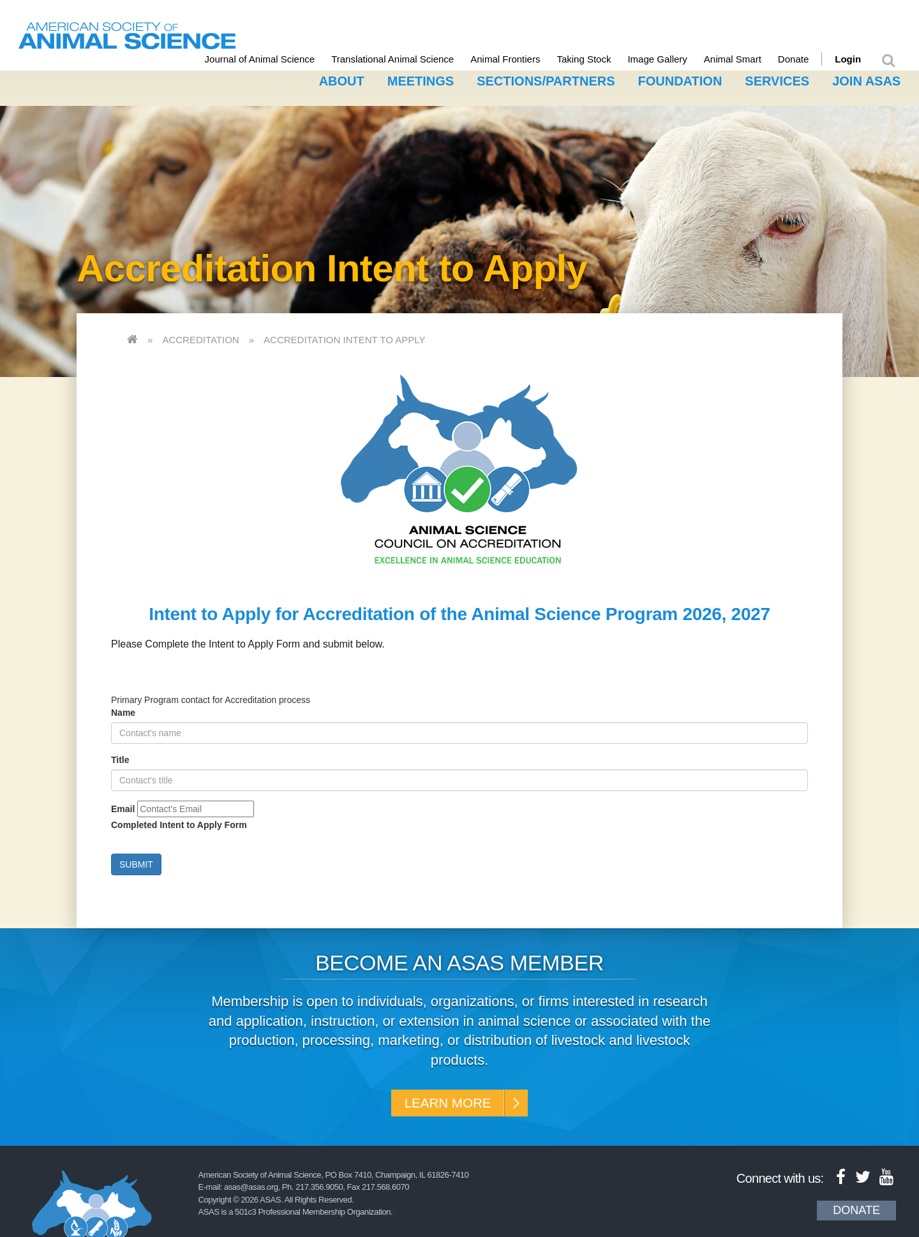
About (341, 78)
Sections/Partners (546, 78)
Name (123, 710)
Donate (805, 59)
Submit (136, 862)
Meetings (420, 78)
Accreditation (200, 337)
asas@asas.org (251, 1189)
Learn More (445, 1102)
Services (777, 78)
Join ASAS (866, 78)
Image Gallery (669, 59)
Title (120, 757)
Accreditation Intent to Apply (344, 337)
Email (123, 806)
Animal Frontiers (517, 59)
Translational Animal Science (404, 59)
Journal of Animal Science (272, 59)
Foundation (680, 78)
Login (860, 59)
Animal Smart (744, 59)
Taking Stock (596, 59)
